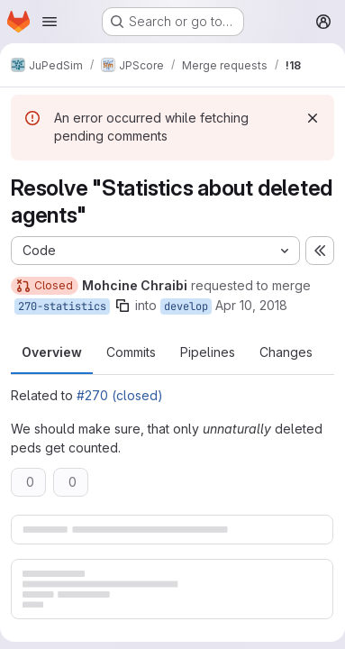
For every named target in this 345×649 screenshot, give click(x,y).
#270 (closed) (120, 395)
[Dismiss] (312, 118)
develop (186, 306)
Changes (286, 352)
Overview (52, 352)
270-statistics (62, 306)
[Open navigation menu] (49, 21)
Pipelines (207, 352)
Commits (131, 352)
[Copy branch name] (122, 305)
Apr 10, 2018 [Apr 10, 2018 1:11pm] (251, 305)
